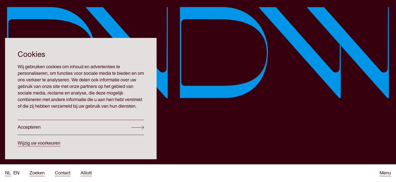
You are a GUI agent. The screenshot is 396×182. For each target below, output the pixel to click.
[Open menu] (385, 173)
